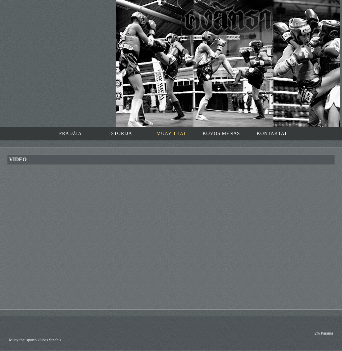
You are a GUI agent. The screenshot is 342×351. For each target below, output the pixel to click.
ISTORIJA (120, 133)
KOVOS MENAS (221, 133)
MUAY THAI (171, 133)
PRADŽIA (70, 133)
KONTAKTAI (271, 133)
